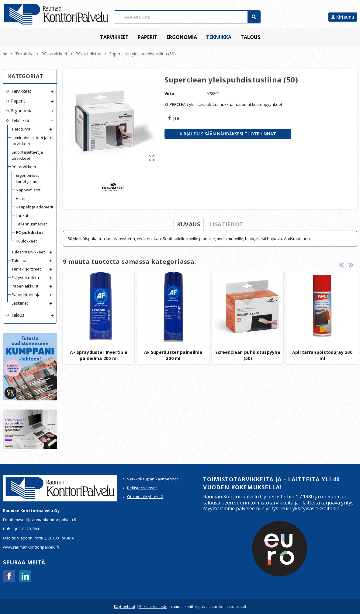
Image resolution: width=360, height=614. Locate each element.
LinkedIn (25, 576)
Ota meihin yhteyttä (145, 496)
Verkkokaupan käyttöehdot (152, 479)
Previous (341, 264)
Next (350, 264)
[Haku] (187, 16)
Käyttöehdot (124, 606)
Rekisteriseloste (142, 487)
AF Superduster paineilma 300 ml (173, 355)
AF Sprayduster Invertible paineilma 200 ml (98, 355)
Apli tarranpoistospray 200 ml (322, 355)
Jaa (173, 118)
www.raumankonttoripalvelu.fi (31, 547)
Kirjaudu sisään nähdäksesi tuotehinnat (228, 134)
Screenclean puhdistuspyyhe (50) (247, 355)
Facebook (9, 576)
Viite (169, 93)
